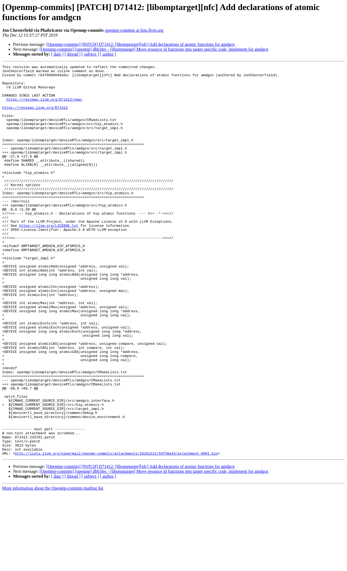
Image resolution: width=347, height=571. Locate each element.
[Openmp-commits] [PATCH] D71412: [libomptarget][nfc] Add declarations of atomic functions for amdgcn (140, 44)
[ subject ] (90, 54)
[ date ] (57, 54)
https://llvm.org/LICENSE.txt (48, 258)
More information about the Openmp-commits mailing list (52, 566)
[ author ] (108, 54)
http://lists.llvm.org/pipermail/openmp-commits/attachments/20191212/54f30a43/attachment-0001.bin (116, 531)
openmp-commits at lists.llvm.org (134, 30)
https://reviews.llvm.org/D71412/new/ (45, 106)
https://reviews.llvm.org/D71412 (35, 116)
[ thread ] (73, 54)
